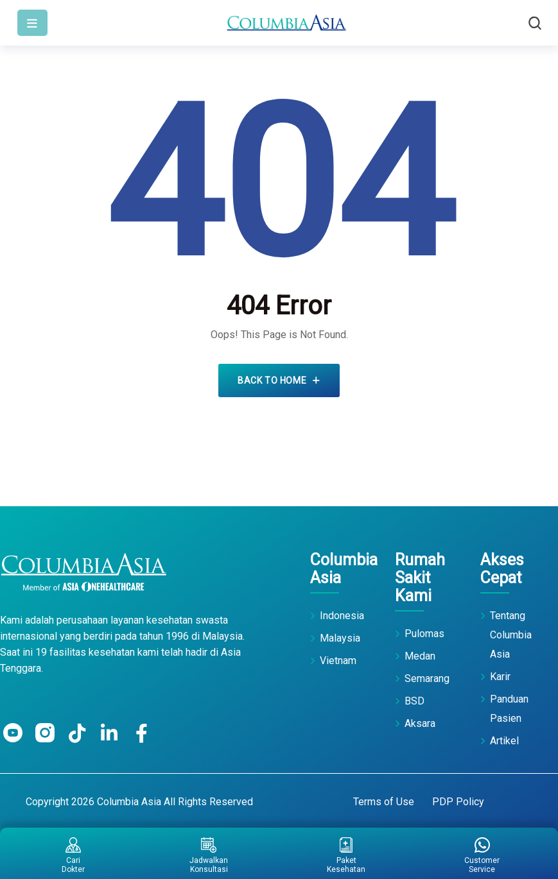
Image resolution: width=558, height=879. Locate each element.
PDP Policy (458, 802)
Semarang (427, 678)
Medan (420, 656)
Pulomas (424, 633)
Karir (500, 676)
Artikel (504, 741)
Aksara (420, 723)
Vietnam (338, 660)
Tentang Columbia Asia (511, 635)
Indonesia (342, 616)
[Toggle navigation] (32, 23)
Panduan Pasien (509, 708)
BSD (414, 701)
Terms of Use (383, 802)
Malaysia (340, 638)
